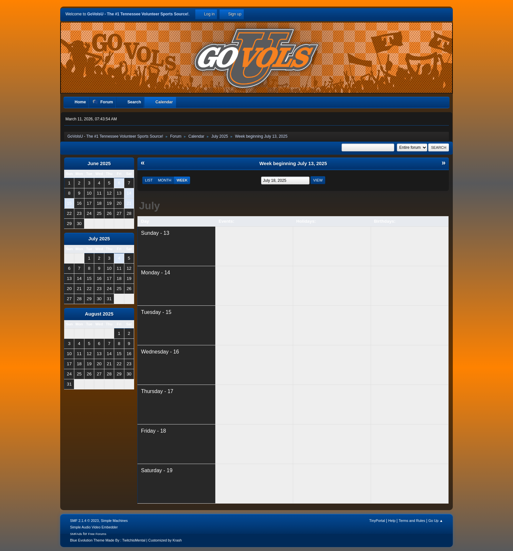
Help (392, 521)
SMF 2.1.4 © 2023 (84, 521)
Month (164, 180)
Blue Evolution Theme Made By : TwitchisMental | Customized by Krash (126, 540)
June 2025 (99, 163)
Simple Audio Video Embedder (94, 527)
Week (182, 180)
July (149, 206)
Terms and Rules (412, 521)
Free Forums (97, 534)
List (149, 180)
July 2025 (99, 238)
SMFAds (76, 534)
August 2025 (99, 314)
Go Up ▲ (435, 521)
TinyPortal (377, 521)
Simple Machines (114, 521)
